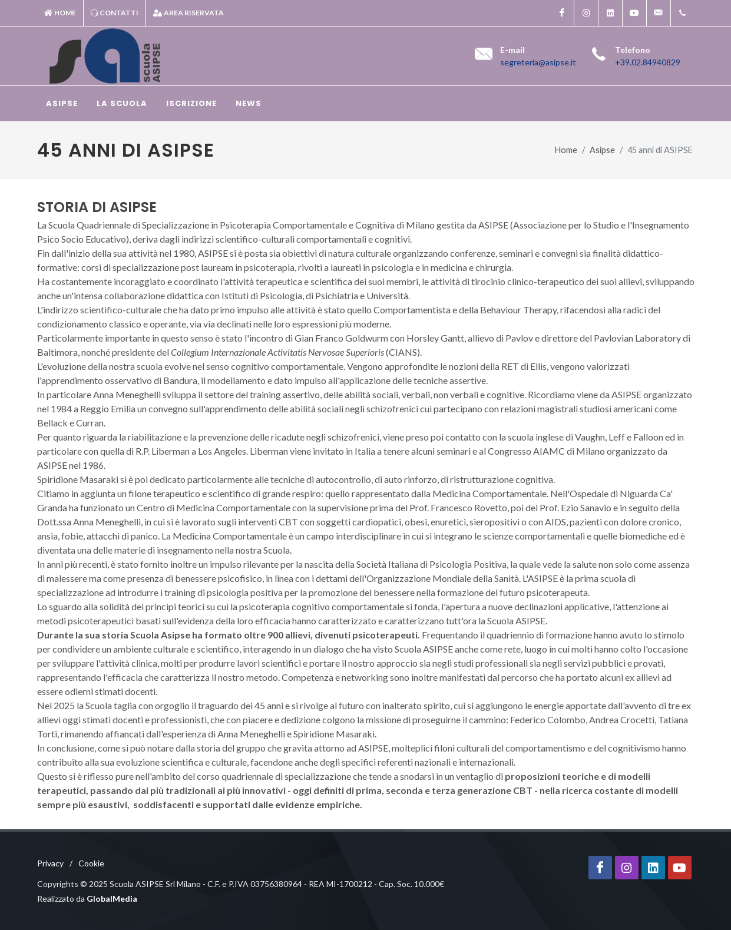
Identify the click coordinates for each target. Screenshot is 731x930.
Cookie (91, 863)
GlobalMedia (112, 898)
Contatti (114, 13)
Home (60, 13)
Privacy (50, 863)
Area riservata (188, 13)
